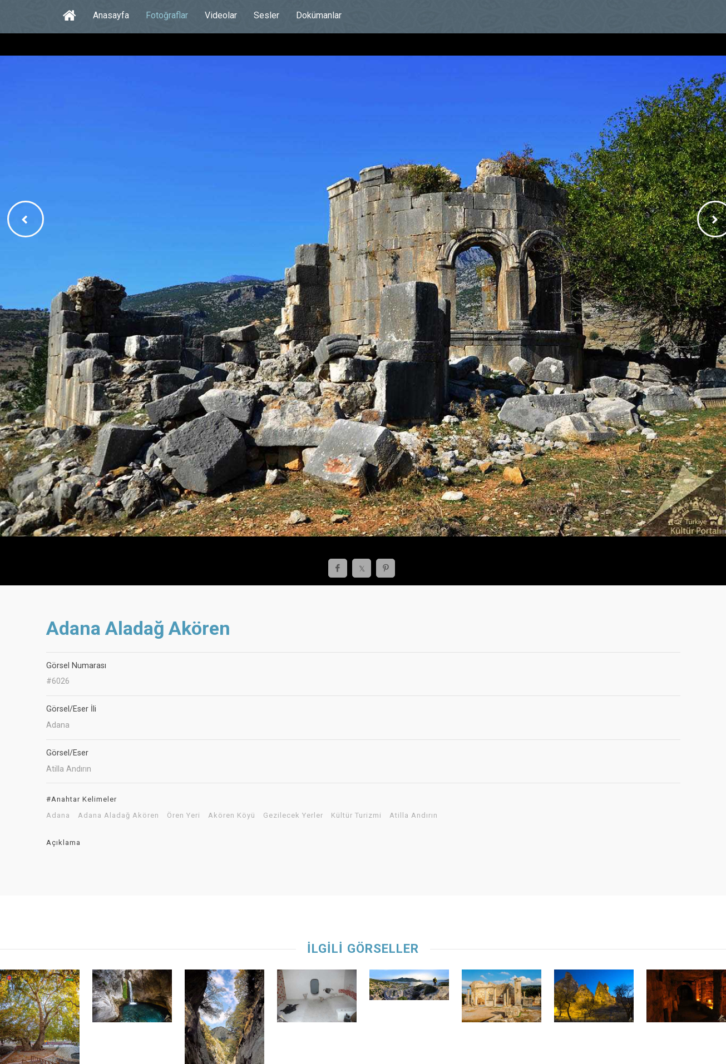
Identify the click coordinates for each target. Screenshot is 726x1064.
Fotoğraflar (167, 15)
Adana (58, 815)
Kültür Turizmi (356, 815)
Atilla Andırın (413, 815)
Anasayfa (111, 15)
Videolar (221, 15)
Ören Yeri (183, 815)
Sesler (266, 15)
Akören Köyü (231, 815)
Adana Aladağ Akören (118, 815)
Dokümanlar (319, 15)
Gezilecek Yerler (293, 815)
